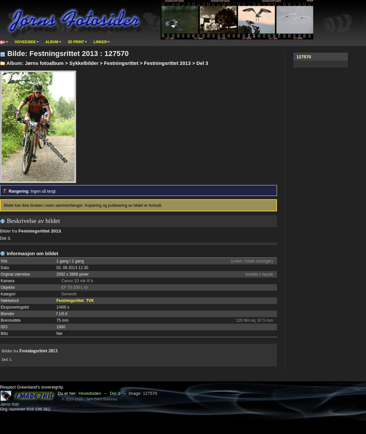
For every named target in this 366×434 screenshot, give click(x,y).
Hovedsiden (89, 393)
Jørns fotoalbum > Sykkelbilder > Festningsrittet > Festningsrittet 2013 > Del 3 (116, 63)
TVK (90, 300)
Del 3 (115, 393)
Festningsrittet (70, 300)
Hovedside (25, 42)
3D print (76, 42)
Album (52, 42)
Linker (100, 42)
